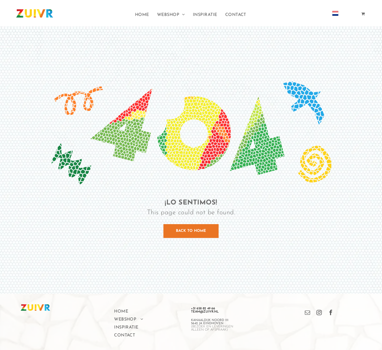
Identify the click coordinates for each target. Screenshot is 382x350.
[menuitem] (142, 14)
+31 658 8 (197, 308)
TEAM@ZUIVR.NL (205, 311)
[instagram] (319, 313)
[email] (307, 313)
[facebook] (331, 313)
